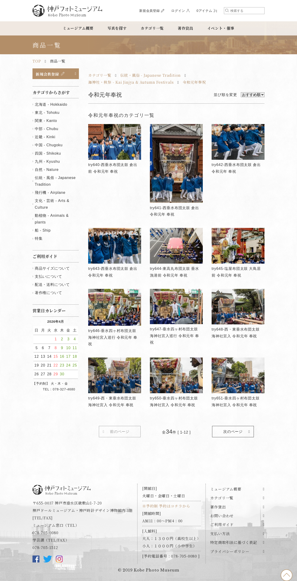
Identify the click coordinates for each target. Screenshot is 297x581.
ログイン (178, 11)
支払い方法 (220, 533)
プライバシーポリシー (229, 551)
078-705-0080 (45, 533)
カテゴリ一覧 (152, 28)
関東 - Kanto (46, 121)
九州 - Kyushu (47, 162)
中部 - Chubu (46, 129)
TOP (36, 61)
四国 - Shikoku (48, 154)
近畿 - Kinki (45, 137)
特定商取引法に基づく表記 (233, 542)
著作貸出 (185, 28)
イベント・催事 (221, 28)
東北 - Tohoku (47, 113)
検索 (227, 10)
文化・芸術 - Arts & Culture (52, 204)
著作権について (48, 293)
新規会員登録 (149, 11)
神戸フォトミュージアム (67, 11)
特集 (39, 239)
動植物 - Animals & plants (52, 219)
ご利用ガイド (222, 525)
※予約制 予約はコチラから (166, 506)
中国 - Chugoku (49, 145)
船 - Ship (43, 231)
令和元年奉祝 (194, 82)
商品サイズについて (52, 269)
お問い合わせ (222, 516)
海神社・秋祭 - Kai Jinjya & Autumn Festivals (131, 82)
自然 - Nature (47, 170)
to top (286, 575)
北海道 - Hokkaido (51, 105)
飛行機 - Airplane (50, 193)
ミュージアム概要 (78, 28)
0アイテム (204, 11)
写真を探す (117, 28)
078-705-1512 (45, 547)
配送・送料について (52, 285)
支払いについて (48, 277)
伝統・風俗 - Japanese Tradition (150, 75)
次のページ (233, 432)
